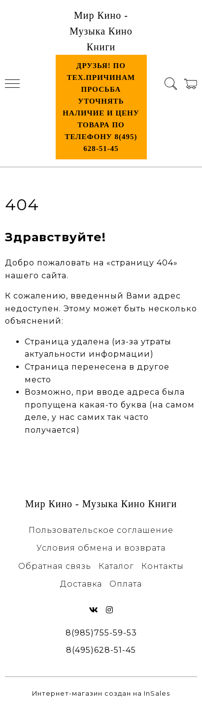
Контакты (162, 566)
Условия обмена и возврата (101, 548)
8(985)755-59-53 (101, 632)
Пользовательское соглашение (101, 530)
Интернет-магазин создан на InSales (101, 693)
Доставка (81, 584)
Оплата (125, 584)
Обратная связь (54, 566)
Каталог (116, 566)
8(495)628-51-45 (101, 650)
